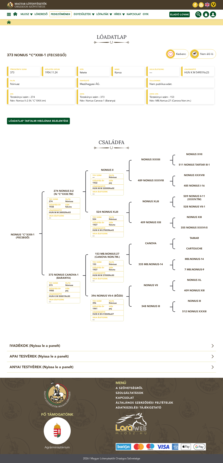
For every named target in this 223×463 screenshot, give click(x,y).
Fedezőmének (60, 14)
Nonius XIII (194, 217)
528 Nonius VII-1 (194, 206)
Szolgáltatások (130, 393)
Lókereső (41, 14)
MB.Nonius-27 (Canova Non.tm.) (173, 100)
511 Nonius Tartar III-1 (194, 164)
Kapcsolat (134, 14)
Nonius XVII (194, 154)
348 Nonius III (150, 306)
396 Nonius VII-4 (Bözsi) (107, 295)
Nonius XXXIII (150, 159)
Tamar (194, 238)
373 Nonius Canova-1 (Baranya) (64, 276)
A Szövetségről (129, 388)
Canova (150, 243)
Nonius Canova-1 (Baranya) (100, 100)
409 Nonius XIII (151, 222)
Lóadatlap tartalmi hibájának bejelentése (38, 121)
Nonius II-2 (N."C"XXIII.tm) (31, 100)
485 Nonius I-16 (194, 185)
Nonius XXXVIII (194, 175)
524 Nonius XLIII (107, 212)
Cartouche (194, 248)
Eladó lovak (179, 14)
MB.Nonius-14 (194, 259)
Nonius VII (151, 285)
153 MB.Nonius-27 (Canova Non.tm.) (107, 255)
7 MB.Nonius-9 (194, 269)
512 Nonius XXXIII (194, 311)
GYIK (145, 14)
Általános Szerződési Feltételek (144, 403)
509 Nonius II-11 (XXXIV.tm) (194, 197)
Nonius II (107, 170)
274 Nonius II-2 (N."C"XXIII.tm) (64, 192)
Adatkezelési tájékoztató (138, 408)
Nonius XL (194, 280)
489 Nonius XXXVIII (151, 180)
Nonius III (194, 301)
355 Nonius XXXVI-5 (194, 227)
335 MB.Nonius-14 (151, 264)
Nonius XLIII (151, 201)
